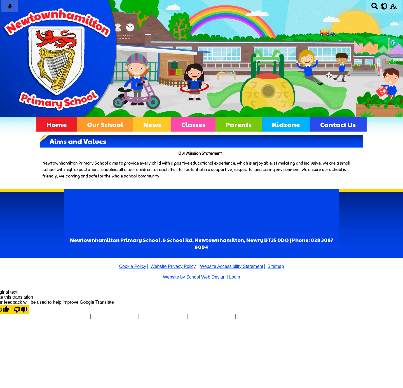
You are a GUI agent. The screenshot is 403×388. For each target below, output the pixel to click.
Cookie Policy (132, 266)
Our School (105, 124)
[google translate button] (384, 6)
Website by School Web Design (194, 277)
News (152, 124)
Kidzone (286, 124)
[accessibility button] (393, 8)
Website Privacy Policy (173, 266)
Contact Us (338, 124)
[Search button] (375, 8)
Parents (239, 124)
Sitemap (276, 266)
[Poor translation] (20, 309)
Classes (193, 124)
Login (234, 277)
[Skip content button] (10, 8)
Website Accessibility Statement (231, 266)
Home (56, 124)
